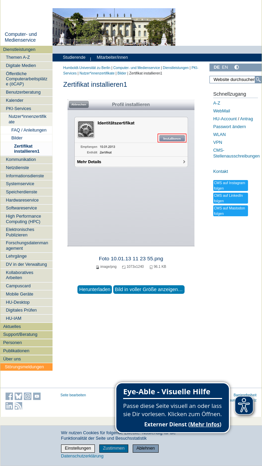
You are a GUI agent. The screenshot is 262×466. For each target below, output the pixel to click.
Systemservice (20, 183)
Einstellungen (78, 448)
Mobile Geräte (19, 294)
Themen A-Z (18, 57)
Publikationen (16, 350)
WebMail (221, 110)
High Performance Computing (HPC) (23, 219)
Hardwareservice (22, 200)
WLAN (219, 134)
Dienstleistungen (19, 49)
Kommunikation (21, 159)
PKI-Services (18, 108)
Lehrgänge (16, 256)
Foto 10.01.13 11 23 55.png (131, 258)
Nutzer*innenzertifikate (27, 119)
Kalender (14, 100)
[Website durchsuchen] (235, 79)
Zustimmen (114, 448)
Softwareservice (21, 207)
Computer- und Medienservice (21, 37)
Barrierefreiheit (245, 395)
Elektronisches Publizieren (20, 232)
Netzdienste (17, 167)
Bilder (17, 137)
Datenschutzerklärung (82, 455)
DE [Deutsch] (217, 67)
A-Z (216, 103)
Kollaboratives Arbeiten (19, 275)
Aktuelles (12, 326)
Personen (12, 342)
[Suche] (258, 79)
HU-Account (225, 118)
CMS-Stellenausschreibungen (236, 153)
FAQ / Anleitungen (28, 130)
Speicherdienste (21, 191)
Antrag (246, 118)
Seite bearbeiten (73, 395)
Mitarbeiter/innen (112, 57)
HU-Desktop (18, 302)
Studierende (74, 57)
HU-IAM (13, 318)
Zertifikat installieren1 (27, 148)
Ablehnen (145, 448)
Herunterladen (94, 289)
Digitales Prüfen (21, 310)
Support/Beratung (20, 334)
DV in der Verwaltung (26, 264)
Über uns (12, 358)
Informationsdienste (25, 175)
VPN (217, 142)
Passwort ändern (229, 126)
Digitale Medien (21, 65)
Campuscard (18, 285)
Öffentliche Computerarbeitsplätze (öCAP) (26, 79)
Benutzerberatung (23, 92)
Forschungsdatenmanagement (27, 245)
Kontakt (220, 171)
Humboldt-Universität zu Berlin (86, 68)
